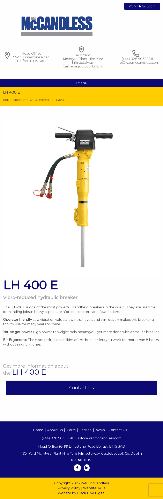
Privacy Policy (69, 488)
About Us (55, 430)
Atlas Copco (39, 99)
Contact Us (81, 387)
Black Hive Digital (91, 493)
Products (20, 99)
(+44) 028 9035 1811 (57, 438)
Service (85, 430)
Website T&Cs (94, 488)
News (100, 430)
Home (7, 99)
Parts (71, 430)
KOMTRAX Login (142, 6)
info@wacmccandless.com (137, 63)
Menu (82, 83)
